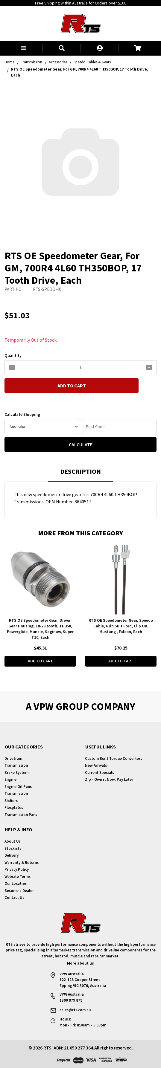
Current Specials (99, 772)
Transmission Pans (20, 814)
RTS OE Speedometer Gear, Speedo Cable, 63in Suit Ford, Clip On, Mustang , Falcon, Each (121, 626)
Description (80, 471)
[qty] (80, 367)
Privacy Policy (16, 869)
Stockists (12, 848)
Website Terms (17, 876)
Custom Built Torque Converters (113, 758)
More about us (80, 963)
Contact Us (14, 897)
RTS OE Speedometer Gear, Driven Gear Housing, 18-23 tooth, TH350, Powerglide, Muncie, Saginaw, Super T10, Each (40, 629)
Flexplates (13, 807)
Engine (10, 779)
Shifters (11, 800)
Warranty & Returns (21, 862)
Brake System (16, 772)
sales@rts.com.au (75, 1009)
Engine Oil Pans (18, 786)
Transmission (16, 765)
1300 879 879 (71, 1000)
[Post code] (119, 426)
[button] (23, 48)
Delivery (11, 855)
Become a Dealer (19, 890)
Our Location (15, 883)
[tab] (80, 474)
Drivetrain (13, 758)
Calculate (80, 444)
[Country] (41, 426)
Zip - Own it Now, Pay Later (109, 779)
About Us (12, 841)
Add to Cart (71, 386)
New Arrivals (96, 765)
